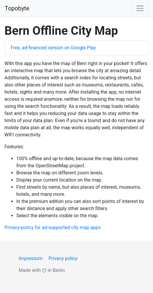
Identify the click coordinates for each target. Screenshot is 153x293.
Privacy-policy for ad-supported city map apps (52, 227)
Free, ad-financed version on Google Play (53, 48)
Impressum (31, 258)
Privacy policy (62, 258)
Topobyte (17, 8)
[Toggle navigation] (140, 8)
